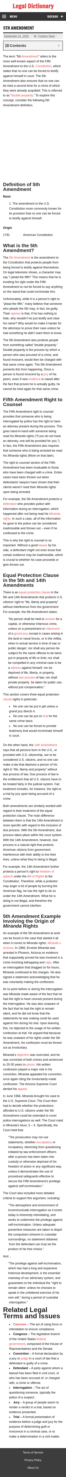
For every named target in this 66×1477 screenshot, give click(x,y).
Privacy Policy (33, 1460)
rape (48, 962)
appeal (22, 1089)
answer (50, 619)
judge (24, 1358)
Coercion (19, 1324)
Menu (13, 16)
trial (45, 716)
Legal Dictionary (33, 6)
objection (23, 1055)
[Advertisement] (33, 143)
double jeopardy (22, 95)
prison (31, 1064)
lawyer (43, 545)
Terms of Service (33, 1452)
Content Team (46, 36)
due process (27, 677)
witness (16, 668)
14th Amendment (45, 745)
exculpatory (44, 1142)
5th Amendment (19, 257)
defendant (10, 504)
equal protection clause (34, 592)
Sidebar (52, 16)
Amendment (30, 56)
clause (7, 699)
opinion (16, 313)
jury (45, 374)
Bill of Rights (35, 876)
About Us (33, 1467)
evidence (34, 379)
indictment (53, 628)
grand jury (20, 633)
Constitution (43, 66)
